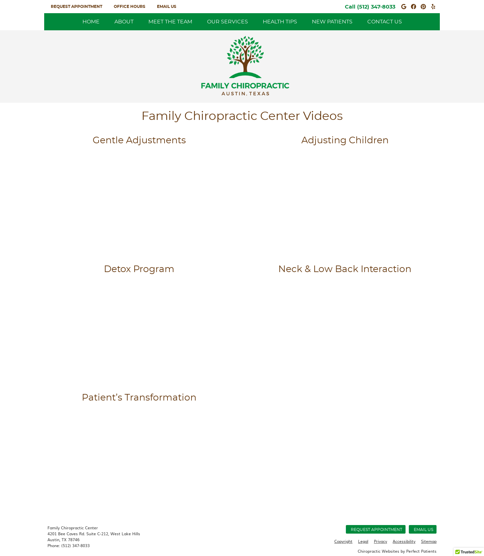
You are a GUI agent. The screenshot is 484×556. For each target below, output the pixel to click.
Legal (363, 541)
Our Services (227, 21)
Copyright (343, 541)
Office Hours (129, 7)
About (124, 21)
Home (91, 21)
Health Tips (280, 21)
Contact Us (384, 21)
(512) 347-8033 (376, 7)
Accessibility (404, 541)
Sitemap (429, 541)
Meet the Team (170, 21)
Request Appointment (76, 7)
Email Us (166, 7)
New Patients (332, 21)
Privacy (380, 541)
